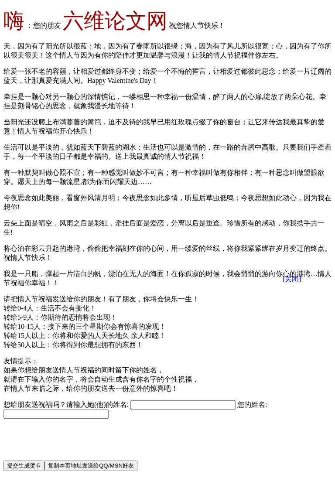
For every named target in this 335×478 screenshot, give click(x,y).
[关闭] (292, 279)
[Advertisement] (162, 434)
